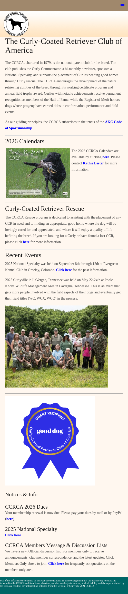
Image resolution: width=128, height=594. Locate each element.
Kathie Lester (93, 163)
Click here (64, 270)
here (105, 157)
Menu (122, 4)
